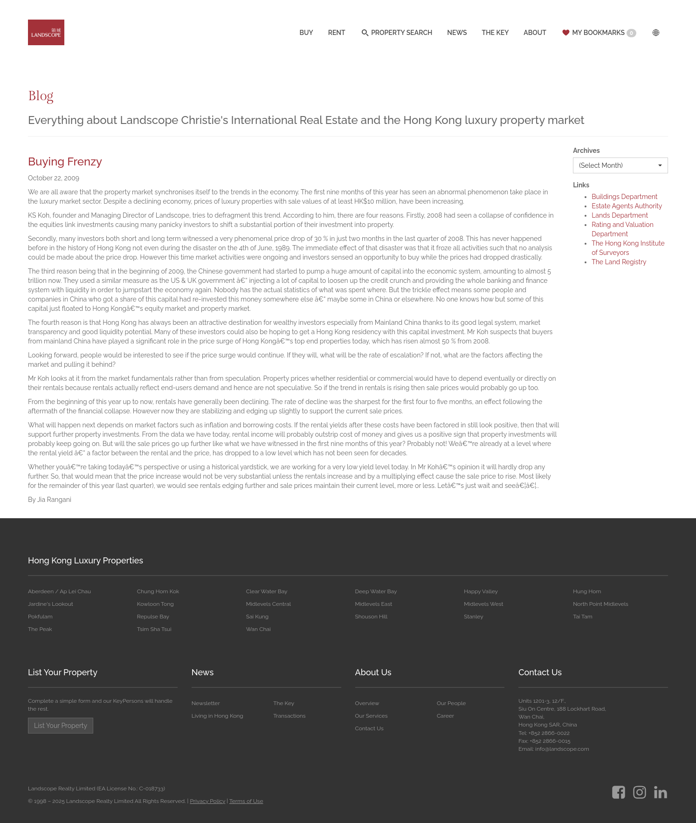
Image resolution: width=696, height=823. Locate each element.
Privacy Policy (207, 801)
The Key (283, 703)
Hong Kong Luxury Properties (85, 560)
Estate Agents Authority (627, 206)
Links (581, 185)
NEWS (457, 34)
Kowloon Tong (155, 604)
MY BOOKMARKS (598, 34)
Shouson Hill (371, 616)
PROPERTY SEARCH (396, 34)
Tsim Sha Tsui (154, 629)
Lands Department (620, 215)
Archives (586, 150)
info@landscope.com (562, 749)
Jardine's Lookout (50, 604)
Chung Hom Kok (158, 591)
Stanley (473, 616)
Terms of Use (246, 801)
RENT (336, 34)
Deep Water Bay (376, 591)
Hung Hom (587, 591)
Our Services (371, 716)
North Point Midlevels (600, 604)
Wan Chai (258, 629)
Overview (367, 703)
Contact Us (369, 728)
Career (445, 716)
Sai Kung (257, 616)
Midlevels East (373, 604)
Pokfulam (40, 616)
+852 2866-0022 (549, 733)
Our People (451, 703)
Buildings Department (624, 196)
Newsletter (206, 703)
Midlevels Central (268, 604)
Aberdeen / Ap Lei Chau (59, 591)
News (203, 672)
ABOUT (535, 34)
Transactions (289, 716)
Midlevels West (483, 604)
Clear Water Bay (267, 591)
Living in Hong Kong (217, 716)
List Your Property (62, 672)
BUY (306, 34)
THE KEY (495, 34)
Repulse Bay (153, 616)
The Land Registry (619, 262)
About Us (373, 672)
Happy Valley (481, 591)
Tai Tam (583, 616)
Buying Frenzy (65, 161)
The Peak (40, 629)
